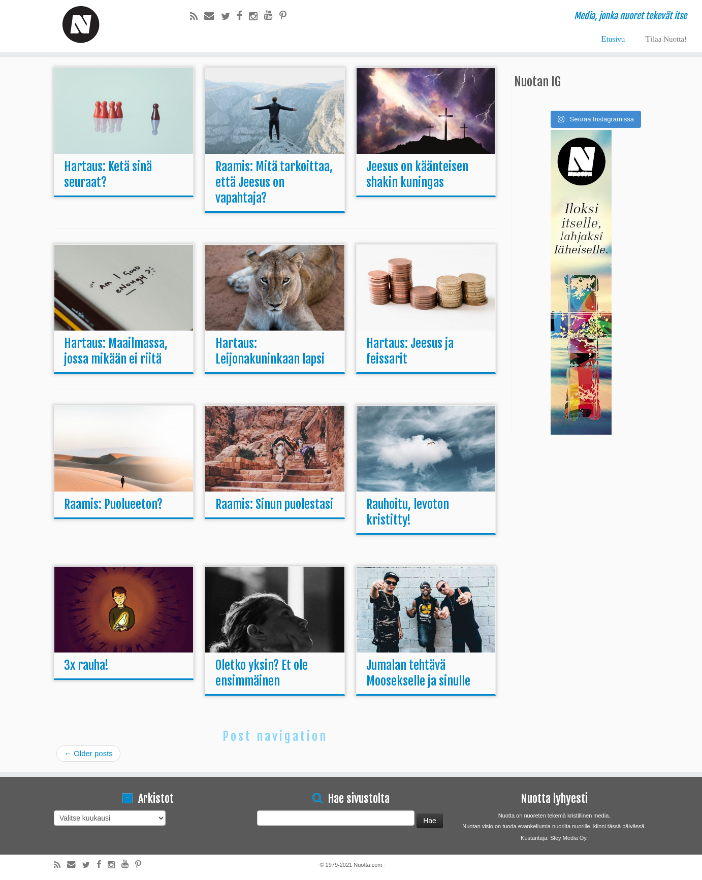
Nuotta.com (368, 865)
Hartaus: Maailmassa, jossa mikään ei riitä (116, 351)
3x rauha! (86, 665)
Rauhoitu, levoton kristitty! (407, 512)
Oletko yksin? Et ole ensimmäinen (261, 673)
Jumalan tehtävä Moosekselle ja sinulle (418, 673)
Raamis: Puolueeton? (113, 504)
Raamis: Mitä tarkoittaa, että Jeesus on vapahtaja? (274, 182)
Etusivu (613, 39)
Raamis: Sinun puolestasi (274, 504)
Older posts (88, 753)
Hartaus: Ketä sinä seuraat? (108, 174)
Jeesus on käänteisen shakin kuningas (417, 174)
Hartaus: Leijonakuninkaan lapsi (270, 351)
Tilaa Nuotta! (666, 39)
